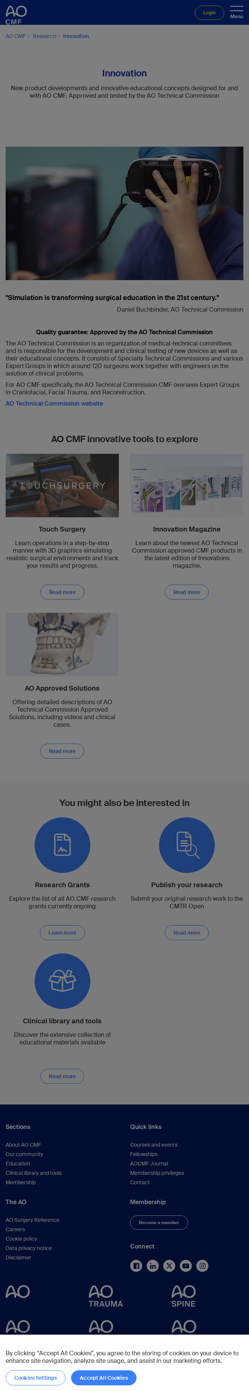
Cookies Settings (35, 1377)
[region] (124, 1363)
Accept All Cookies (104, 1377)
